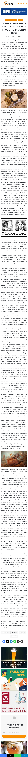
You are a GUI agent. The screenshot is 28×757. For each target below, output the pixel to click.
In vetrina (20, 20)
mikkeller (14, 636)
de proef (23, 632)
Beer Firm (6, 632)
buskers (14, 632)
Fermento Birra (11, 36)
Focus (16, 16)
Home (12, 16)
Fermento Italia (8, 20)
